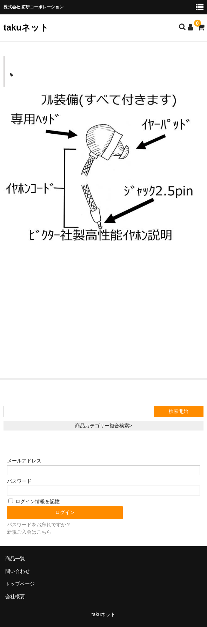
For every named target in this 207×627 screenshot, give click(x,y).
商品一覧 (15, 558)
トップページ (20, 584)
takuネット (26, 27)
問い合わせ (17, 571)
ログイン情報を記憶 (34, 501)
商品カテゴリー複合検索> (103, 425)
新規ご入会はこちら (29, 532)
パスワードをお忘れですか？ (39, 524)
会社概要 (15, 596)
